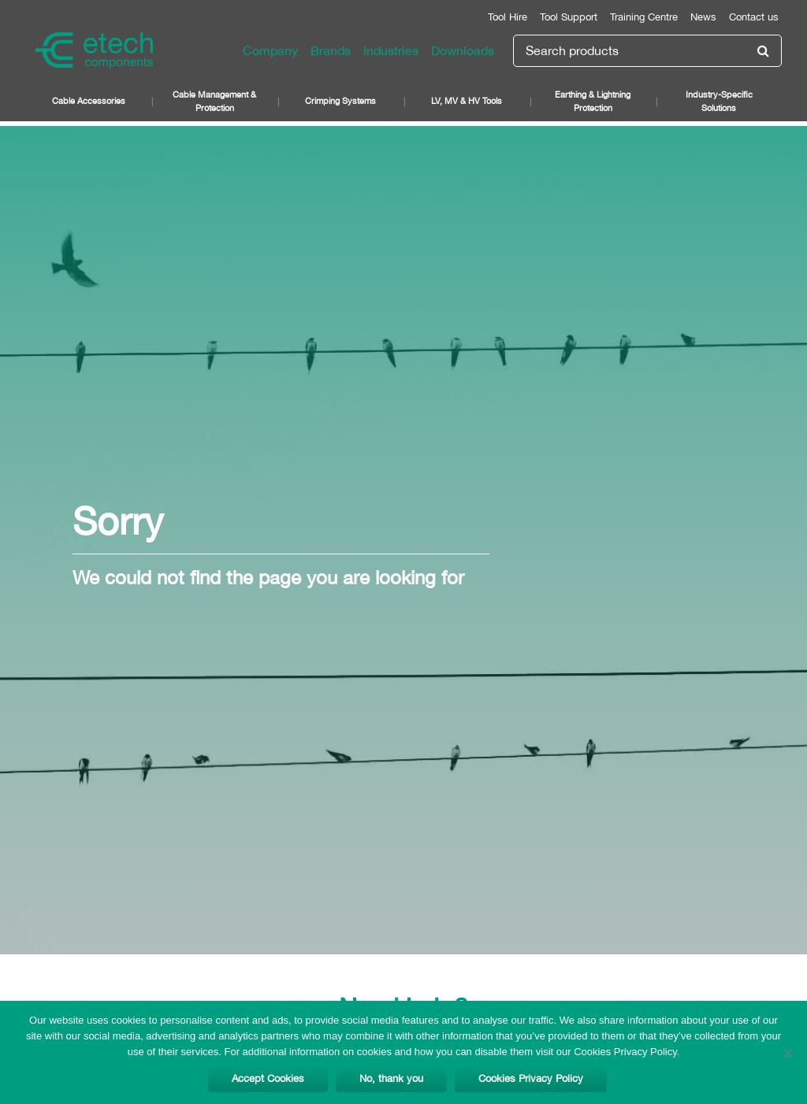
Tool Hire (507, 17)
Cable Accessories (88, 100)
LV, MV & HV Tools (466, 100)
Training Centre (644, 17)
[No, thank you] (787, 1053)
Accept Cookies (268, 1078)
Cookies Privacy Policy (530, 1078)
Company (270, 50)
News (703, 17)
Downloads (462, 50)
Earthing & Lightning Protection (592, 101)
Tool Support (568, 17)
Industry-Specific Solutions (719, 101)
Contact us (754, 17)
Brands (331, 50)
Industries (390, 50)
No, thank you (391, 1078)
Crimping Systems (340, 100)
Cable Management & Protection (214, 101)
